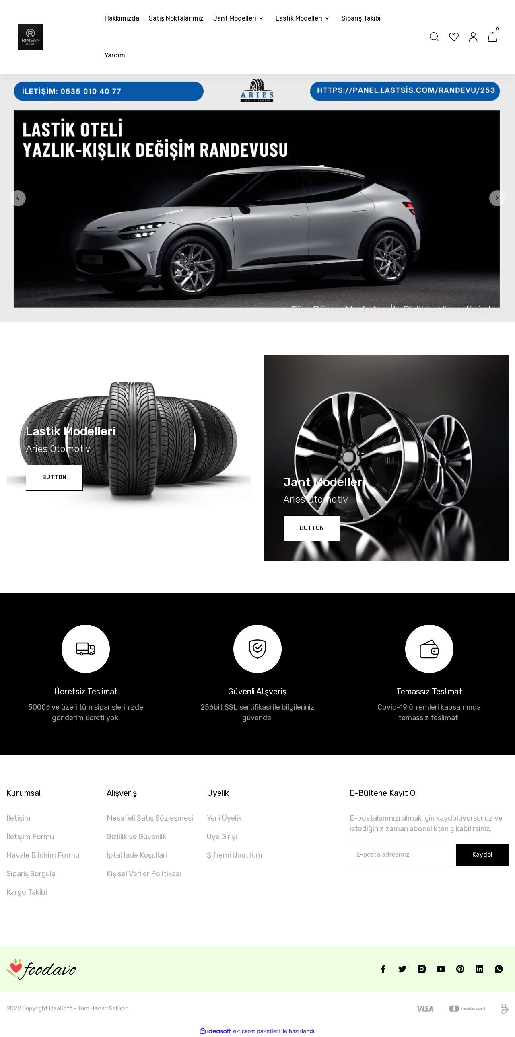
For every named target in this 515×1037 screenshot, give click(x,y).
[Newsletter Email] (429, 855)
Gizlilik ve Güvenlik (136, 836)
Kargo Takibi (26, 892)
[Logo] (30, 37)
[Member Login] (473, 37)
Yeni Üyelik (224, 818)
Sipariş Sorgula (31, 873)
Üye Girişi (222, 836)
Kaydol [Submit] (482, 854)
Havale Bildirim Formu (42, 855)
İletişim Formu (30, 836)
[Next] (497, 198)
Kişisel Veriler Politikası (144, 873)
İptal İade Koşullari (137, 855)
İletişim (18, 818)
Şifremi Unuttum (234, 855)
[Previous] (18, 198)
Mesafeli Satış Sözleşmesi (150, 818)
